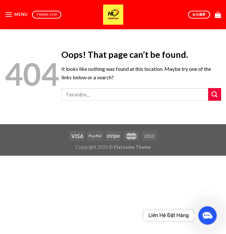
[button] (207, 215)
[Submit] (214, 94)
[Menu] (16, 14)
